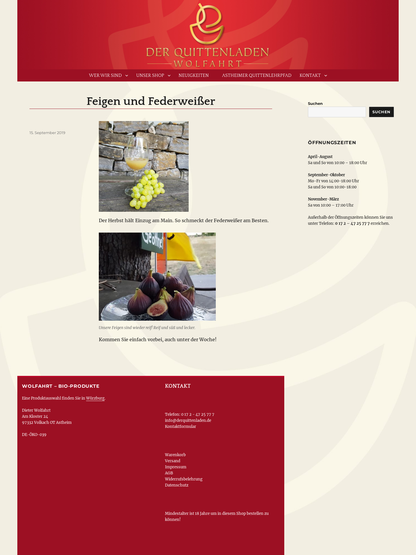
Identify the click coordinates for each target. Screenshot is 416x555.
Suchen (315, 103)
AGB (169, 473)
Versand (172, 461)
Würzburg (95, 398)
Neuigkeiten (194, 75)
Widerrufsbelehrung (184, 479)
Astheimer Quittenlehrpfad (256, 75)
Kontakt (310, 75)
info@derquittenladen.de (188, 420)
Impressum (175, 467)
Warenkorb (175, 454)
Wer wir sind (105, 75)
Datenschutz (176, 485)
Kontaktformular (180, 426)
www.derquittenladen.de (208, 33)
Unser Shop (150, 75)
